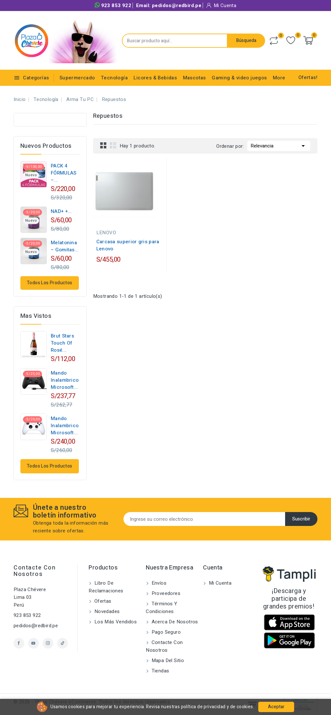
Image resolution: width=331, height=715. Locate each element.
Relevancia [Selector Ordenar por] (279, 145)
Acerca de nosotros (174, 621)
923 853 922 (113, 5)
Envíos (158, 583)
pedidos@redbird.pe (36, 625)
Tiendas (159, 670)
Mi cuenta (219, 583)
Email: (168, 5)
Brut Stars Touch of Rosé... (62, 343)
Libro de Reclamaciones (106, 586)
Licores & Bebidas (155, 77)
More (279, 77)
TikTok (62, 643)
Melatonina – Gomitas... (65, 246)
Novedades (106, 611)
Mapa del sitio (167, 660)
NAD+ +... (61, 211)
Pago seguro (165, 632)
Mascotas (194, 77)
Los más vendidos (115, 621)
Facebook (19, 643)
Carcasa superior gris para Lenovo (127, 245)
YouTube (33, 643)
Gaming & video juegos (239, 77)
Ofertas (102, 601)
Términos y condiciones (161, 607)
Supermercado (77, 77)
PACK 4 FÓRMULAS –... (63, 173)
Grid (103, 145)
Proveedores (165, 593)
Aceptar (276, 706)
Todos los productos (49, 282)
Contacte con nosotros (35, 571)
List (113, 145)
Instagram (48, 643)
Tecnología (114, 77)
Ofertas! (307, 77)
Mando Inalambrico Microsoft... (65, 380)
